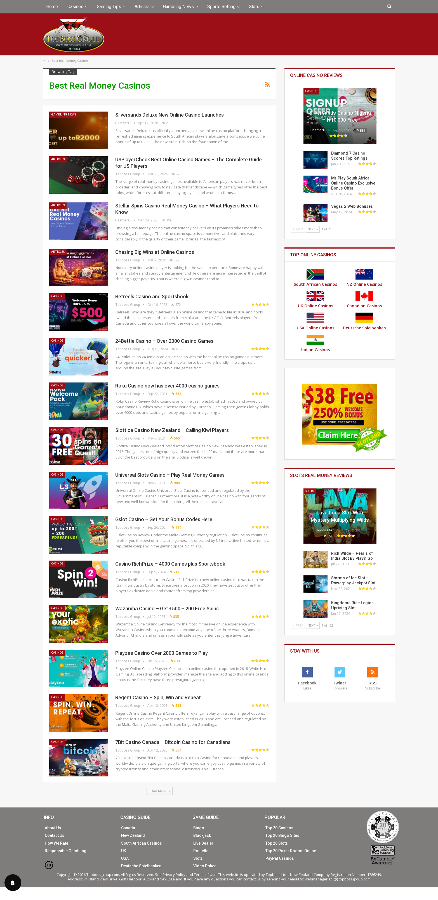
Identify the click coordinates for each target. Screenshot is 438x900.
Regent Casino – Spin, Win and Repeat (158, 697)
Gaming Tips (109, 6)
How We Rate (56, 843)
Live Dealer (203, 843)
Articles (142, 6)
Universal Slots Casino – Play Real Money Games (170, 475)
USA (125, 858)
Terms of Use (205, 874)
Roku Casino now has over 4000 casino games (167, 386)
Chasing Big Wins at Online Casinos (154, 252)
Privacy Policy (174, 874)
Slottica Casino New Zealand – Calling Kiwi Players (172, 430)
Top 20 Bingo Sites (282, 835)
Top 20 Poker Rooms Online (290, 851)
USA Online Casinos (315, 321)
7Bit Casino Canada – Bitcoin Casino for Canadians (172, 742)
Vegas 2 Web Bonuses (351, 206)
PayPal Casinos (279, 858)
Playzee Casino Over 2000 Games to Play (161, 653)
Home (52, 6)
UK (123, 851)
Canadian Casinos (364, 299)
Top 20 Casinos (279, 828)
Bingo (198, 828)
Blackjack (202, 835)
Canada (128, 828)
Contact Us (54, 835)
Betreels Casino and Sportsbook (152, 296)
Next (313, 229)
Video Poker (204, 866)
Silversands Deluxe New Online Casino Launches (169, 115)
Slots (254, 6)
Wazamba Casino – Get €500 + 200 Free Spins (167, 608)
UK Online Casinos (315, 299)
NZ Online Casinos (364, 278)
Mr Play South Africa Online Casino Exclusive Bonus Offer (353, 183)
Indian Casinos (315, 343)
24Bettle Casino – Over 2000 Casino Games (164, 341)
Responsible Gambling (65, 851)
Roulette (200, 851)
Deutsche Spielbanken (364, 321)
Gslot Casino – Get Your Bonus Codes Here (163, 519)
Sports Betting (221, 6)
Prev (298, 229)
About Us (53, 828)
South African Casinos (315, 278)
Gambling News (178, 6)
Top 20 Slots (276, 843)
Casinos (75, 6)
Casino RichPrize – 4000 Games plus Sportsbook (170, 564)
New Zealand (133, 835)
